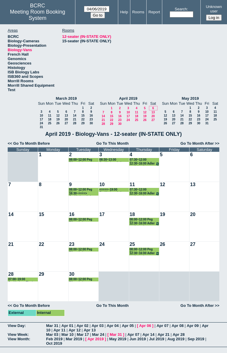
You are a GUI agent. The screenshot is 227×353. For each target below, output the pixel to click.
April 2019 (128, 98)
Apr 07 (162, 325)
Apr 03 (97, 325)
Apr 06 (145, 325)
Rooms (138, 12)
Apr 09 (193, 325)
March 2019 (66, 98)
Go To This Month (112, 143)
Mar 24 (98, 334)
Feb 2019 (54, 339)
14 (74, 115)
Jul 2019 (156, 339)
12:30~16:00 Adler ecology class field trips (145, 164)
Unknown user (214, 8)
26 (57, 123)
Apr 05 (128, 325)
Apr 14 (148, 334)
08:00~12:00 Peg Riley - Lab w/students (80, 160)
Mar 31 (52, 325)
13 (66, 115)
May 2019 (190, 98)
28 (74, 123)
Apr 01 (67, 325)
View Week (17, 334)
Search (181, 9)
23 (91, 119)
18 (49, 119)
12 (57, 115)
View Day (16, 325)
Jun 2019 (137, 339)
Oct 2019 (54, 343)
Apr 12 (74, 330)
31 (41, 127)
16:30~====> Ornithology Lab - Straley (81, 194)
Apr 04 (113, 325)
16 (91, 115)
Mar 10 (67, 334)
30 (91, 123)
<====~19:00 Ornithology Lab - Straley (111, 190)
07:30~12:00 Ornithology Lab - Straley (142, 160)
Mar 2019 (74, 339)
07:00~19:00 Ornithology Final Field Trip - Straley (21, 279)
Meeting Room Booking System (37, 15)
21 (74, 119)
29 (83, 123)
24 (41, 123)
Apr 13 (89, 330)
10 (41, 115)
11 (49, 115)
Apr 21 (163, 334)
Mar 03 (52, 334)
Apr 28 (178, 334)
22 (83, 119)
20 (66, 119)
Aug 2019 (175, 339)
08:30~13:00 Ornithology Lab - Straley (111, 160)
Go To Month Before (31, 143)
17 (41, 119)
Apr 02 (82, 325)
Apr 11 (59, 330)
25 (49, 123)
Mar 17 (83, 334)
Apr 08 (178, 325)
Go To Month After (197, 143)
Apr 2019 (95, 339)
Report (154, 12)
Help (124, 12)
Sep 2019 (196, 339)
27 (66, 123)
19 (57, 119)
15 (83, 115)
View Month (18, 339)
